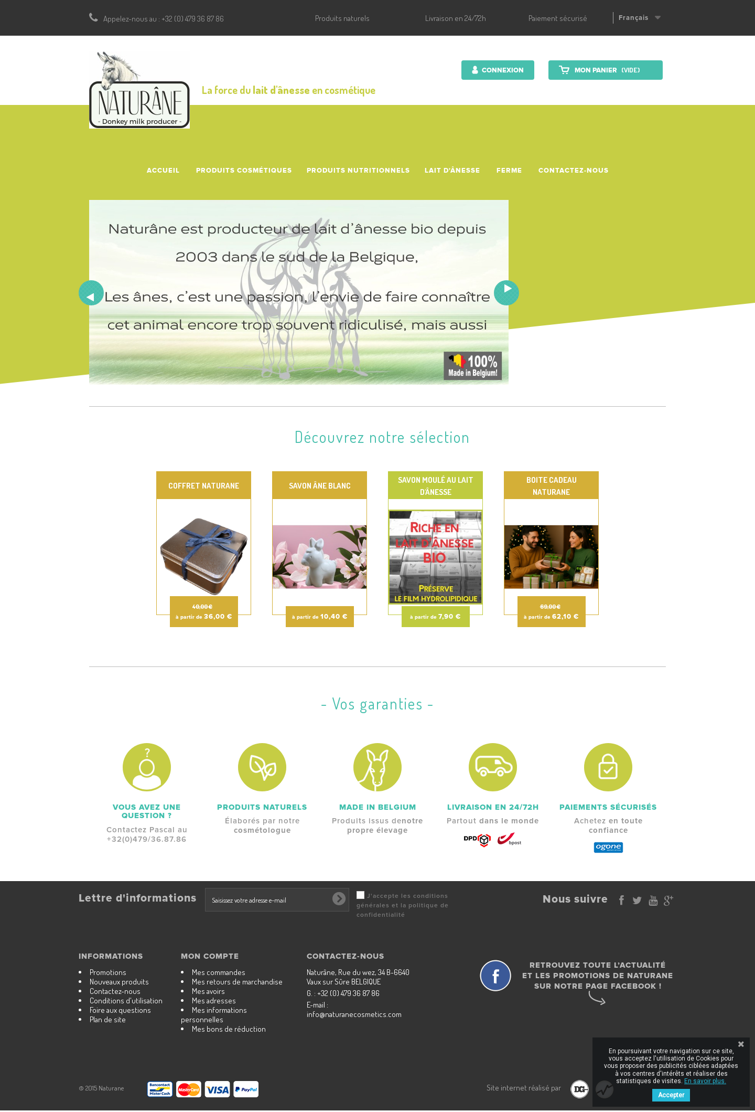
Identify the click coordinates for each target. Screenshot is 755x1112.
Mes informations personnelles (214, 1014)
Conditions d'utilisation (126, 1000)
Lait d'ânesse (452, 170)
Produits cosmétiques (244, 170)
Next (506, 292)
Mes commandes (218, 972)
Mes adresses (214, 1000)
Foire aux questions (120, 1010)
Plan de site (108, 1019)
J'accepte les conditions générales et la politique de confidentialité (403, 905)
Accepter (671, 1095)
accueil (163, 170)
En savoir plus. (705, 1081)
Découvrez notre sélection (382, 437)
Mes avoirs (208, 991)
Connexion (502, 70)
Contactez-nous (573, 170)
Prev (91, 292)
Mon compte (210, 956)
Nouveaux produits (119, 982)
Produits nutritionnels (358, 170)
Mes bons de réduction (229, 1029)
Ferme (509, 170)
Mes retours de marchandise (237, 982)
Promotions (108, 972)
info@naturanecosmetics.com (354, 1014)
